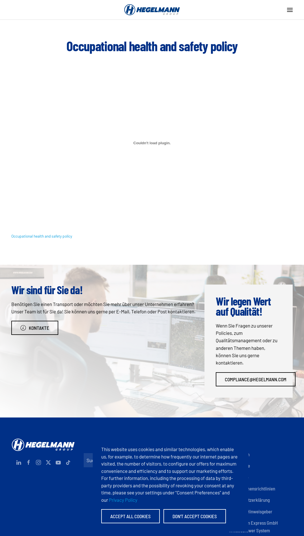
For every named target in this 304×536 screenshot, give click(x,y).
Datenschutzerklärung (249, 500)
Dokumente (239, 465)
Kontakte (34, 328)
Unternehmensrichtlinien (252, 488)
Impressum (239, 454)
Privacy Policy (123, 500)
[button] (290, 10)
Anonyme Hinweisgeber (250, 511)
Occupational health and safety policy (41, 236)
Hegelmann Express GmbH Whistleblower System (253, 526)
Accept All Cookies (130, 516)
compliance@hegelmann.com (255, 379)
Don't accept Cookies (195, 516)
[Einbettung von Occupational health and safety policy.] (152, 143)
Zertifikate (239, 477)
